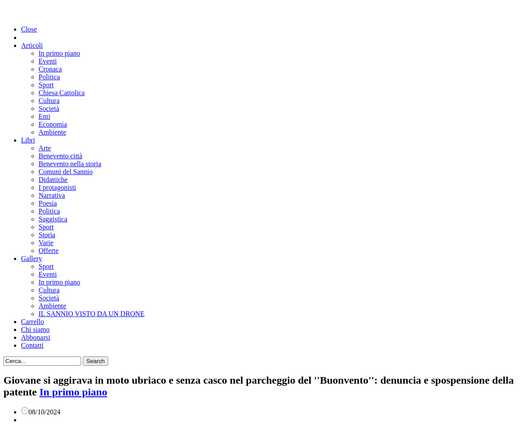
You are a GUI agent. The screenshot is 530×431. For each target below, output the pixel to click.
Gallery (31, 258)
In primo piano (59, 53)
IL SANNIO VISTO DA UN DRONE (92, 313)
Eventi (48, 61)
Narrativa (52, 195)
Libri (28, 140)
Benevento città (60, 156)
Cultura (49, 100)
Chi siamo (35, 329)
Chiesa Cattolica (62, 92)
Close (29, 29)
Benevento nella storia (70, 163)
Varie (46, 242)
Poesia (48, 203)
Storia (47, 235)
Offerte (49, 250)
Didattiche (53, 179)
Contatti (32, 345)
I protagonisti (57, 187)
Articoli (32, 45)
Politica (49, 77)
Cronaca (50, 69)
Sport (46, 85)
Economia (53, 124)
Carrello (32, 321)
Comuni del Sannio (66, 171)
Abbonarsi (35, 337)
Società (49, 108)
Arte (45, 148)
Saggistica (53, 219)
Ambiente (52, 132)
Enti (44, 116)
